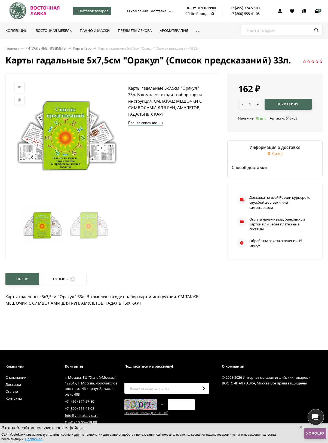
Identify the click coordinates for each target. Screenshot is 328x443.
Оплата (11, 391)
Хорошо (315, 433)
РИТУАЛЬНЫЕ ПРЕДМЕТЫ (46, 48)
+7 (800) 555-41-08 (245, 13)
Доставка (158, 10)
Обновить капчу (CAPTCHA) (146, 413)
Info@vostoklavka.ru (82, 415)
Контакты (13, 398)
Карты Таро (82, 48)
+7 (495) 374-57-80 (245, 7)
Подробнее (33, 439)
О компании (137, 10)
